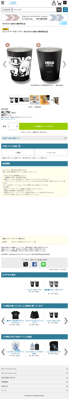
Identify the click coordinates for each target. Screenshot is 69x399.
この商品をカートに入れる (43, 126)
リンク (3, 390)
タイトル (51, 153)
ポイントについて (8, 119)
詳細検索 (65, 10)
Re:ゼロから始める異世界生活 (13, 23)
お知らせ (4, 386)
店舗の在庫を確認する (11, 138)
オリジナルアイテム (8, 369)
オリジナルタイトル (9, 373)
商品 (17, 153)
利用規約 (4, 382)
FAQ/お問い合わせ (8, 377)
